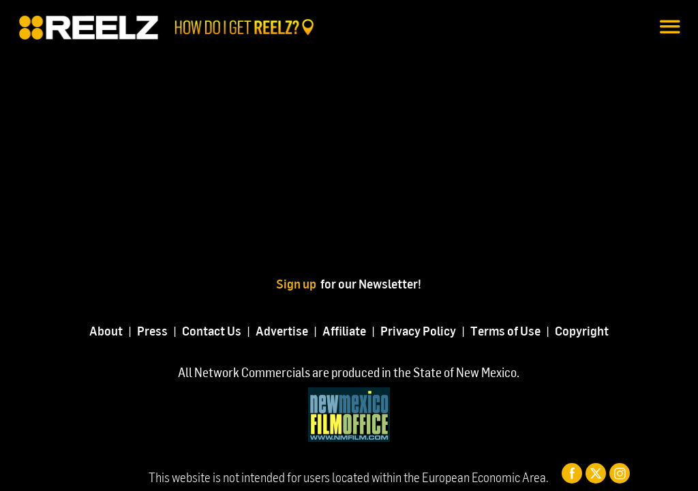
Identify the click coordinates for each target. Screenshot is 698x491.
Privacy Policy (418, 330)
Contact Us (211, 330)
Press (152, 330)
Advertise (282, 330)
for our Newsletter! (370, 283)
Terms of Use (505, 330)
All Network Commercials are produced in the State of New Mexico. (348, 372)
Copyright (582, 330)
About (106, 330)
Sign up (298, 283)
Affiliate (344, 330)
